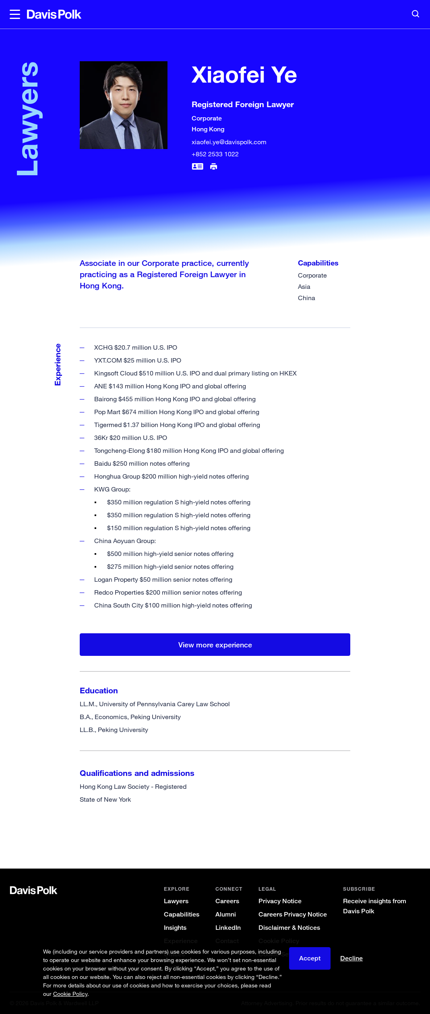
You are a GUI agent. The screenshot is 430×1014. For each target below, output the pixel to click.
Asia (304, 286)
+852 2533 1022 (215, 154)
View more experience (215, 644)
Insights (175, 927)
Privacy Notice (280, 901)
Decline (351, 958)
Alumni (225, 914)
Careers (227, 901)
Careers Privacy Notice (292, 914)
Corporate (312, 275)
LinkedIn (228, 927)
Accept (309, 958)
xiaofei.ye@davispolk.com (229, 142)
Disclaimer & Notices (289, 927)
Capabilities (181, 914)
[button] (15, 14)
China (306, 298)
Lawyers (176, 901)
